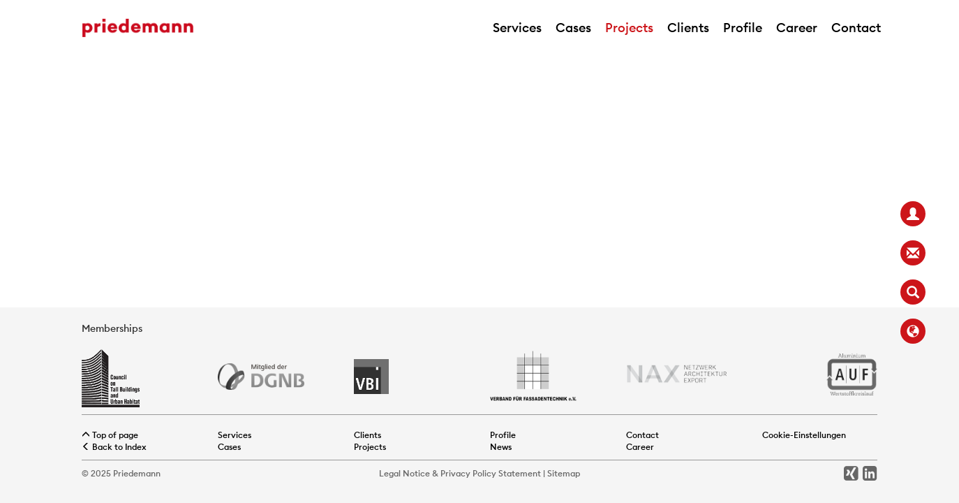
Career (796, 28)
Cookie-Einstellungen (804, 435)
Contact (856, 28)
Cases (573, 28)
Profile (742, 28)
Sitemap (563, 473)
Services (517, 28)
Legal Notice (404, 473)
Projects (629, 28)
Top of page (110, 435)
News (501, 447)
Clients (688, 28)
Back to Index (114, 447)
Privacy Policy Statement (490, 473)
